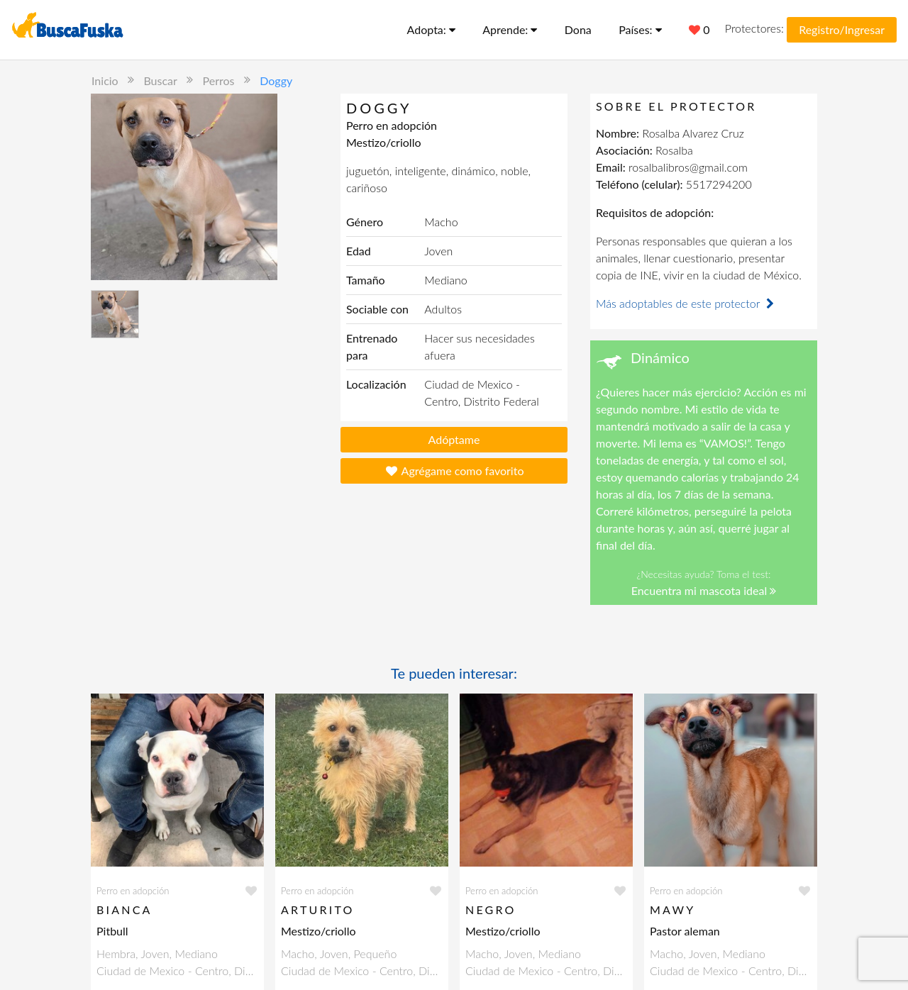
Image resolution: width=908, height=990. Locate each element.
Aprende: (509, 29)
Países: (640, 29)
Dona (578, 29)
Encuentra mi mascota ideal (704, 590)
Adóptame (454, 439)
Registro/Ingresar (842, 29)
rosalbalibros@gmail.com (688, 167)
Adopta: (431, 29)
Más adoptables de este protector (686, 303)
